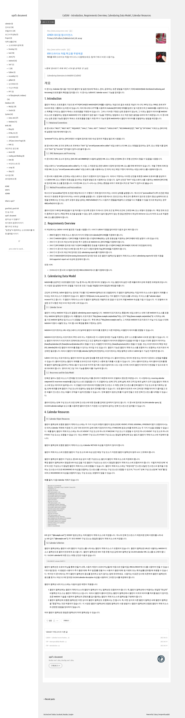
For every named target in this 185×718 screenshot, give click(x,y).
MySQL (12, 107)
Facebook (59, 714)
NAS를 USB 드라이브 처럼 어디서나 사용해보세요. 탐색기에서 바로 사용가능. (81, 57)
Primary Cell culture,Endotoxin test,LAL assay (64, 38)
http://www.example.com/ (111, 320)
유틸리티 (10, 31)
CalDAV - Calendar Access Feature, (56, 637)
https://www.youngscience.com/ (57, 31)
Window (12, 122)
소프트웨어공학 (15, 45)
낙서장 (9, 175)
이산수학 (13, 88)
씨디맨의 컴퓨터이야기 (14, 223)
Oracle (11, 110)
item (11, 160)
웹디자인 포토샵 (11, 226)
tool (11, 53)
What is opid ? (10, 201)
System (9, 114)
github (11, 80)
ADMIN (7, 193)
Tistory (156, 714)
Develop (12, 49)
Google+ (70, 714)
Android (12, 61)
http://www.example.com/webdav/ (105, 316)
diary (11, 171)
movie (11, 152)
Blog (11, 129)
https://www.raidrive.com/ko (56, 50)
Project (8, 38)
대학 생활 (10, 42)
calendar (9, 24)
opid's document (19, 15)
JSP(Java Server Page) (16, 141)
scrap (11, 168)
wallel (168, 714)
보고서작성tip (11, 34)
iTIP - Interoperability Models (55, 641)
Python (11, 72)
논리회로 (13, 84)
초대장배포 (10, 179)
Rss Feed (46, 714)
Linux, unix (13, 118)
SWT (11, 65)
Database (9, 103)
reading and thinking (16, 156)
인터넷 (9, 27)
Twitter (54, 714)
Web (8, 126)
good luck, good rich (12, 208)
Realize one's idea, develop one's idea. (61, 660)
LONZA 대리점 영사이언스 (60, 34)
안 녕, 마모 (9, 212)
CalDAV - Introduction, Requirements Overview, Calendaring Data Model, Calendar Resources (106, 15)
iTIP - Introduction (51, 645)
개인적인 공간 (11, 148)
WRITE (7, 190)
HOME (7, 186)
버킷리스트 (14, 164)
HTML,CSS (12, 133)
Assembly (13, 76)
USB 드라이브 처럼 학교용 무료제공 (65, 53)
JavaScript (13, 137)
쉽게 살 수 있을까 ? (12, 219)
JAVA (11, 57)
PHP (10, 145)
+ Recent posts (49, 699)
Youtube (65, 714)
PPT (11, 92)
